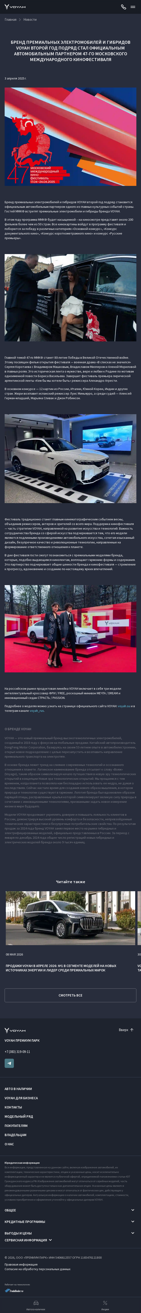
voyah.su (124, 706)
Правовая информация (21, 1264)
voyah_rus (37, 711)
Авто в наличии (18, 1089)
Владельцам (15, 1135)
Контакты (13, 1107)
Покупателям (16, 1125)
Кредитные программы (25, 1221)
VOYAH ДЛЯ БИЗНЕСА (21, 1098)
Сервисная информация (26, 1240)
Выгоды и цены (18, 1233)
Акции (105, 1305)
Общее (10, 1210)
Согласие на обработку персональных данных (37, 1269)
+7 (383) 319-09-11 (17, 1051)
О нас (9, 1144)
